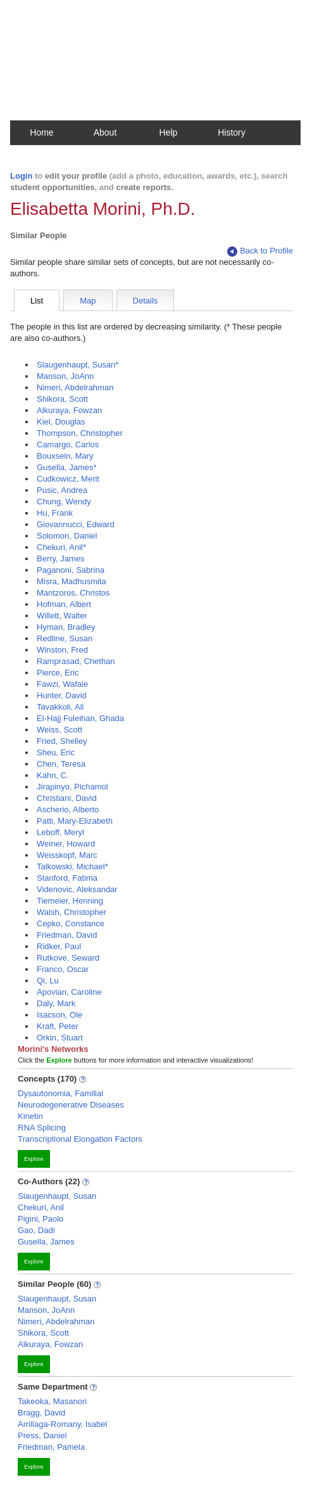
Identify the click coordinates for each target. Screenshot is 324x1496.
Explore (34, 1159)
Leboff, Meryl (60, 832)
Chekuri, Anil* (61, 547)
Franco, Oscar (63, 969)
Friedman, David (67, 935)
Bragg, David (41, 1412)
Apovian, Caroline (69, 992)
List (36, 300)
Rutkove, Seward (68, 957)
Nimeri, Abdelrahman (75, 387)
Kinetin (30, 1116)
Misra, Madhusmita (71, 581)
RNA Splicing (42, 1127)
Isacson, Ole (59, 1015)
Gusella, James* (67, 467)
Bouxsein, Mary (65, 456)
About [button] (105, 132)
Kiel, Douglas (61, 421)
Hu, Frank (55, 513)
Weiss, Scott (59, 729)
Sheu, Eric (56, 752)
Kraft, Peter (57, 1026)
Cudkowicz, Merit (68, 478)
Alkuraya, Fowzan (69, 410)
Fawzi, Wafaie (62, 684)
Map (88, 300)
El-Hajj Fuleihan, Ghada (80, 718)
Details (145, 300)
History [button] (232, 132)
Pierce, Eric (57, 672)
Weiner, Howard (66, 843)
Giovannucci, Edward (76, 524)
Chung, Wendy (64, 501)
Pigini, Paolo (40, 1219)
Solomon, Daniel (67, 535)
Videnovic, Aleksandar (77, 889)
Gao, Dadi (36, 1230)
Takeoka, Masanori (52, 1401)
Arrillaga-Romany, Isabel (62, 1424)
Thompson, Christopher (80, 433)
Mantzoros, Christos (73, 593)
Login (21, 176)
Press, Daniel (42, 1435)
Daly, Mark (56, 1003)
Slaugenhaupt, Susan (57, 1196)
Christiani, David (67, 798)
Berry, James (61, 558)
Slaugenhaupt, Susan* (77, 364)
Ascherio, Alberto (68, 809)
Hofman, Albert (64, 604)
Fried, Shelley (62, 741)
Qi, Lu (48, 980)
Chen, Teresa (61, 764)
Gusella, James (46, 1241)
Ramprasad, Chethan (76, 661)
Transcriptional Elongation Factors (80, 1139)
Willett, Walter (62, 615)
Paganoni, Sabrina (70, 570)
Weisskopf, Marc (67, 855)
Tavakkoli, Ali (60, 707)
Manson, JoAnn (65, 376)
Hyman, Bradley (66, 627)
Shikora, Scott (62, 399)
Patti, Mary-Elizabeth (75, 821)
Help (168, 132)
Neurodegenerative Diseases (71, 1104)
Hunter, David (62, 695)
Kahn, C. (53, 775)
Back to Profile (260, 251)
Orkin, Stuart (60, 1037)
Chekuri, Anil (41, 1207)
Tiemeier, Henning (70, 900)
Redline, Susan (64, 638)
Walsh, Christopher (71, 912)
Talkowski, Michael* (72, 866)
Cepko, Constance (70, 923)
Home (41, 132)
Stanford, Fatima (67, 878)
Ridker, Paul (59, 946)
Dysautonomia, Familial (60, 1093)
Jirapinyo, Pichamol (72, 786)
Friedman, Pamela (51, 1447)
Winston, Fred (62, 650)
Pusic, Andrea (62, 490)
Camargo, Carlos (68, 444)
